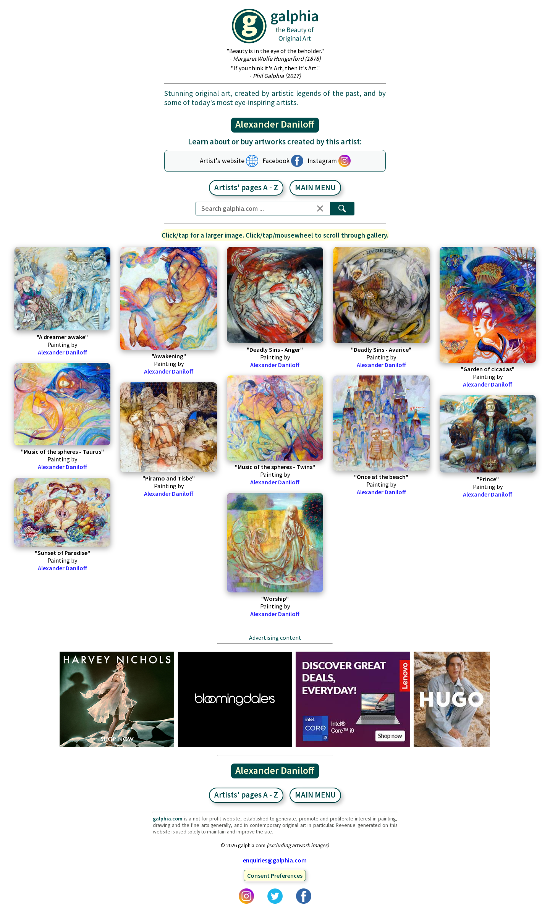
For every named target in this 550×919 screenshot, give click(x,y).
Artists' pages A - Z (246, 188)
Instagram (322, 161)
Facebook (276, 161)
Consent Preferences (274, 875)
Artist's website (222, 161)
